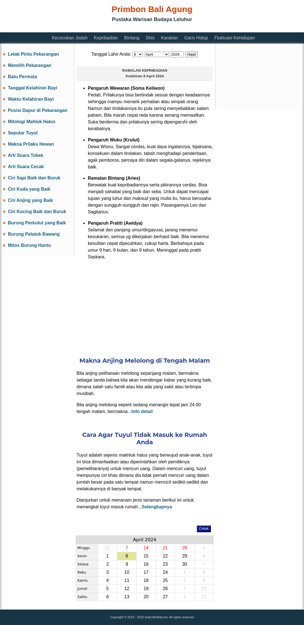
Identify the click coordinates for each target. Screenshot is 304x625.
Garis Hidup (196, 37)
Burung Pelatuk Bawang (34, 234)
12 (126, 588)
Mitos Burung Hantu (29, 245)
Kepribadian (106, 37)
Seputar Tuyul (23, 132)
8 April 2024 (153, 76)
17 (146, 572)
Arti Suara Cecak (26, 166)
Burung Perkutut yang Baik (37, 222)
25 (165, 580)
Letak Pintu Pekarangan (33, 54)
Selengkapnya (157, 506)
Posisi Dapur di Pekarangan (38, 110)
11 (126, 580)
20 (146, 596)
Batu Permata (22, 76)
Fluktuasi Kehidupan (234, 37)
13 (126, 596)
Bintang (131, 37)
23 (165, 564)
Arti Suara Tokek (25, 155)
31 (107, 547)
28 (184, 547)
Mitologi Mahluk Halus (31, 121)
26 (165, 588)
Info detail (142, 411)
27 (165, 596)
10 (126, 572)
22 (165, 556)
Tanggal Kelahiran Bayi (32, 87)
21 (165, 547)
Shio (150, 37)
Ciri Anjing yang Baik (30, 200)
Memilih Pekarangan (30, 65)
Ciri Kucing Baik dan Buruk (37, 211)
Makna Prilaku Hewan (31, 144)
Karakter (169, 37)
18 (146, 580)
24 (165, 572)
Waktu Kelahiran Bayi (31, 99)
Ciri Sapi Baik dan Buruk (34, 177)
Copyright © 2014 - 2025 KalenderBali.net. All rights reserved (152, 617)
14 (146, 547)
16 (146, 564)
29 (184, 556)
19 (146, 588)
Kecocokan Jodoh (70, 37)
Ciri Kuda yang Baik (29, 189)
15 (146, 556)
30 (184, 564)
